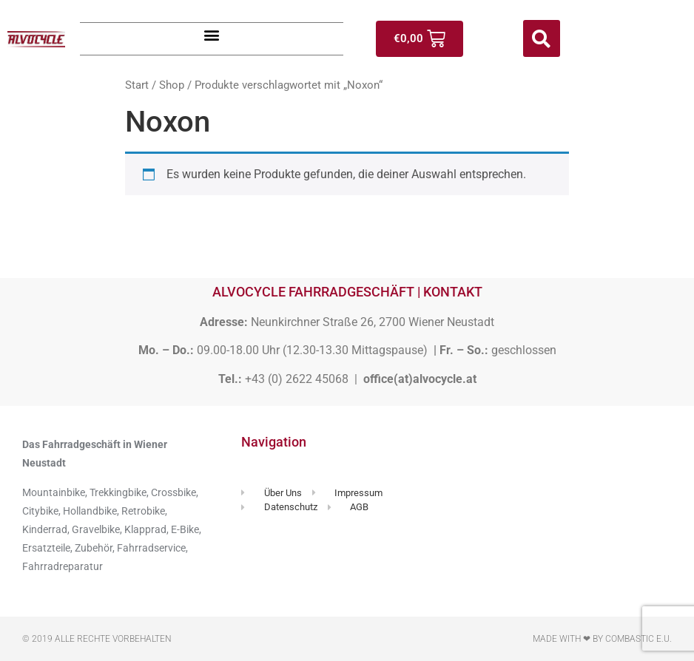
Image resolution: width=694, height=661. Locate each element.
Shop (171, 85)
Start (137, 85)
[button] (212, 35)
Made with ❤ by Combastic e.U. (602, 639)
